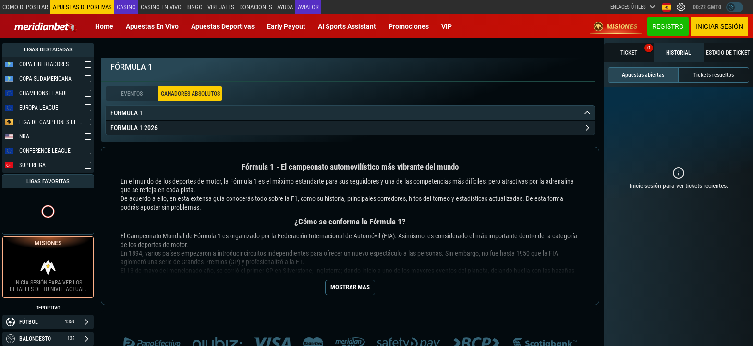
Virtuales (219, 7)
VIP (446, 26)
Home (104, 26)
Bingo (193, 7)
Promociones (409, 26)
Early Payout (286, 26)
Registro (668, 26)
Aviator (307, 7)
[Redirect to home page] (45, 26)
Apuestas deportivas (223, 26)
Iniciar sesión (719, 26)
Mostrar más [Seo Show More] (350, 287)
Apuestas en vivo (152, 26)
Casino (125, 7)
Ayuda (284, 7)
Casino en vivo (160, 7)
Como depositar (25, 7)
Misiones (616, 26)
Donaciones (254, 7)
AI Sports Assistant (347, 26)
